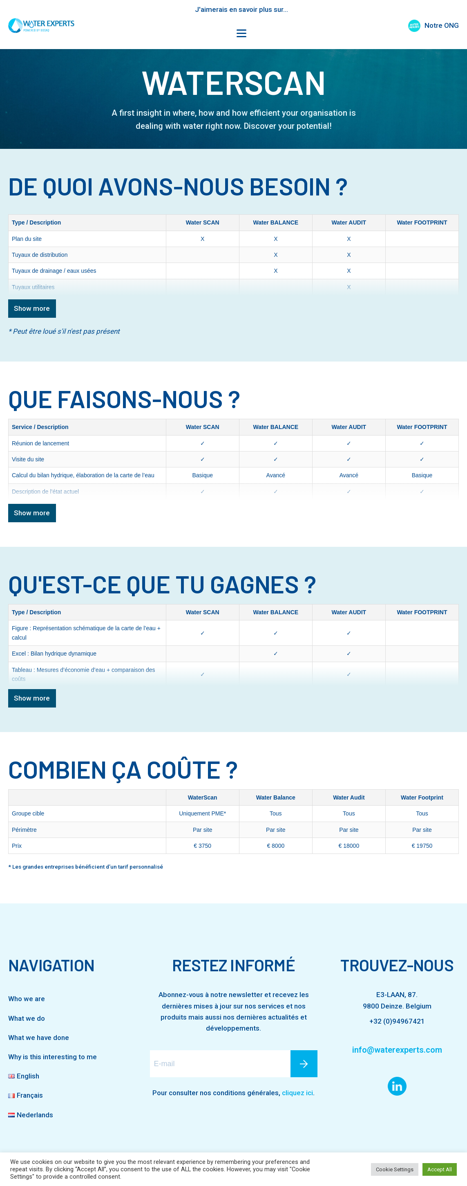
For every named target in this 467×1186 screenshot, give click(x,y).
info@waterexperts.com (397, 1050)
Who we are (26, 999)
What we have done (38, 1037)
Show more (32, 308)
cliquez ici (297, 1093)
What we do (26, 1018)
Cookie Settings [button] (394, 1169)
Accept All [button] (439, 1169)
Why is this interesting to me (52, 1057)
